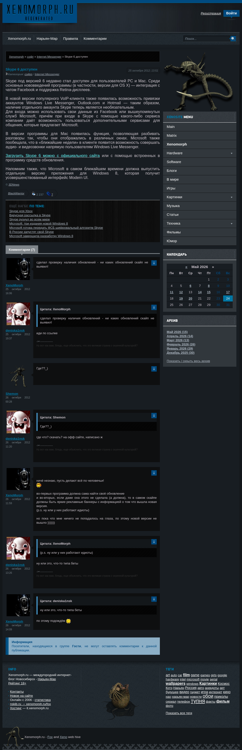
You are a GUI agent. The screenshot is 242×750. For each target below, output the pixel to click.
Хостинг (16, 708)
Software (174, 162)
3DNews (14, 184)
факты (210, 701)
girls (214, 675)
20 (190, 298)
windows (192, 684)
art (168, 675)
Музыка (173, 206)
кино (227, 692)
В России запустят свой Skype (31, 232)
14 (199, 292)
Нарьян (178, 688)
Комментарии (95, 38)
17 (228, 292)
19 (181, 298)
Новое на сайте (21, 696)
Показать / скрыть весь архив (188, 361)
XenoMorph (14, 285)
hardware (172, 679)
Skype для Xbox (21, 211)
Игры (171, 188)
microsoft (193, 679)
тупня (198, 701)
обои (208, 696)
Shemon (12, 394)
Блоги (172, 170)
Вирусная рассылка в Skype (30, 215)
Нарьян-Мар (47, 38)
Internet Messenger (49, 56)
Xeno (63, 737)
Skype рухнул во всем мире (29, 219)
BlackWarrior (16, 193)
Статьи (172, 214)
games (205, 675)
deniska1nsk (15, 330)
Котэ (169, 688)
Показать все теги (179, 713)
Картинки (208, 683)
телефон (183, 701)
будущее (172, 692)
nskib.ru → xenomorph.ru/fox (30, 704)
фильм (223, 701)
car (180, 675)
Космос (224, 684)
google (222, 675)
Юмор (172, 241)
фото (169, 706)
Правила (70, 38)
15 (208, 292)
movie (204, 679)
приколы (221, 696)
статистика (43, 700)
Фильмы (174, 232)
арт (222, 688)
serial (213, 679)
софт (30, 56)
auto (174, 675)
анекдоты (212, 688)
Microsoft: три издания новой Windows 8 (38, 223)
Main (171, 127)
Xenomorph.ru (19, 38)
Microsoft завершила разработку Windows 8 (41, 236)
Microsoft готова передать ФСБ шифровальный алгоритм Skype (56, 227)
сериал (171, 701)
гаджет (195, 692)
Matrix (172, 135)
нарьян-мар (180, 696)
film (186, 675)
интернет (215, 692)
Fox (50, 737)
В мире (173, 179)
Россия (191, 688)
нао (168, 696)
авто (201, 688)
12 (181, 292)
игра (204, 692)
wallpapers (176, 683)
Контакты (17, 691)
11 (171, 292)
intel (183, 679)
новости (196, 696)
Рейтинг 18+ (17, 683)
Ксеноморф (39, 12)
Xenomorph (16, 56)
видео (184, 692)
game (195, 675)
